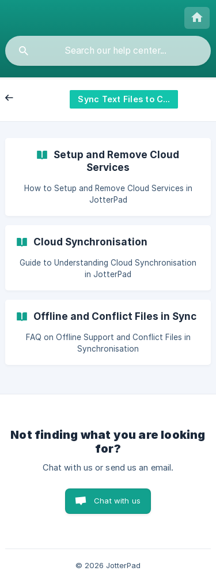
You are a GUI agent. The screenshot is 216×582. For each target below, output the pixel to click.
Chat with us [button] (117, 500)
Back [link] (21, 98)
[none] (197, 18)
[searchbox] (108, 51)
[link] (108, 177)
